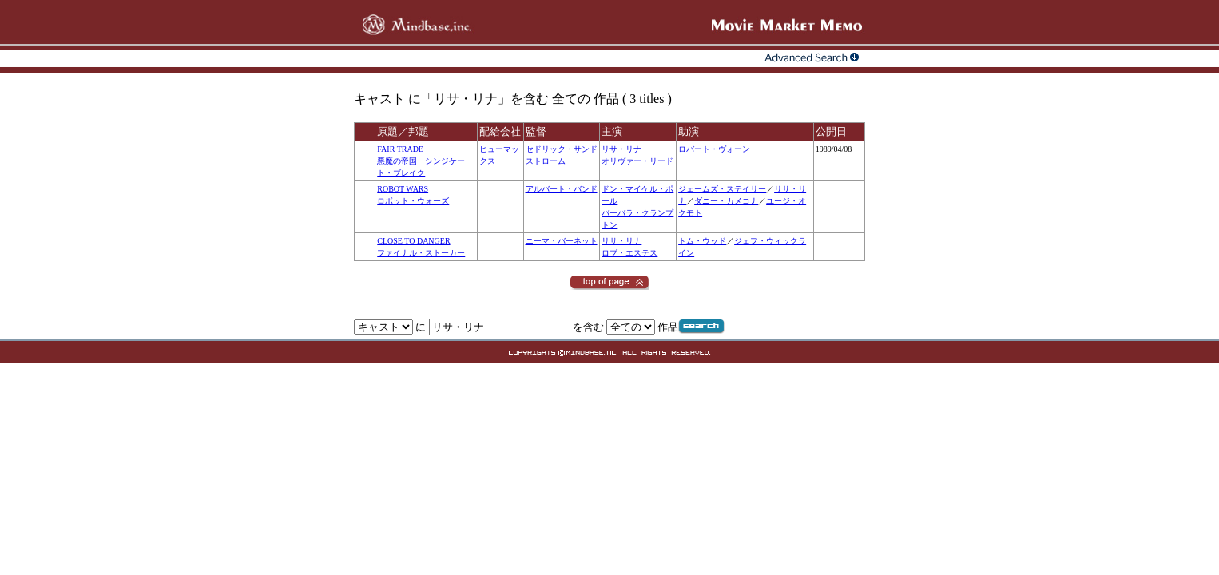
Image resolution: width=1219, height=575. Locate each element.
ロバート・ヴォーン (714, 149)
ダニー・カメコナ (726, 200)
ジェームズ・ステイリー (722, 188)
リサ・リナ (621, 149)
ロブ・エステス (629, 252)
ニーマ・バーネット (562, 240)
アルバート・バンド (562, 188)
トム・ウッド (702, 240)
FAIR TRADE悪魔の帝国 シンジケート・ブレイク (421, 161)
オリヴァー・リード (637, 161)
